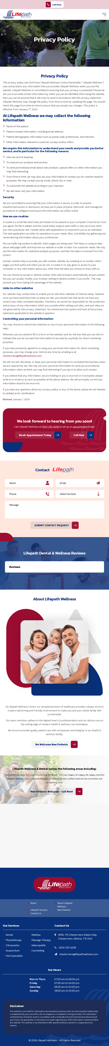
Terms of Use (58, 1033)
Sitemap (73, 1033)
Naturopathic (39, 931)
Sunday (34, 976)
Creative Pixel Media (63, 1038)
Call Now (53, 4)
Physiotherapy (14, 926)
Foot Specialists (14, 941)
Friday (33, 969)
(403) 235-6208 (50, 427)
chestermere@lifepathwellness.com (22, 356)
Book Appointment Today (35, 435)
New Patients (64, 895)
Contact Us (35, 899)
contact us (11, 393)
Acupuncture (12, 936)
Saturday (35, 973)
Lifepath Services (38, 895)
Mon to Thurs (37, 965)
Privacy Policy (39, 1033)
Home (33, 889)
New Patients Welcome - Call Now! (52, 777)
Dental (9, 920)
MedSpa (36, 920)
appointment (80, 427)
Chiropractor (13, 931)
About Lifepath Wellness (65, 890)
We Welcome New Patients (51, 730)
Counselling (38, 936)
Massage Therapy (41, 926)
